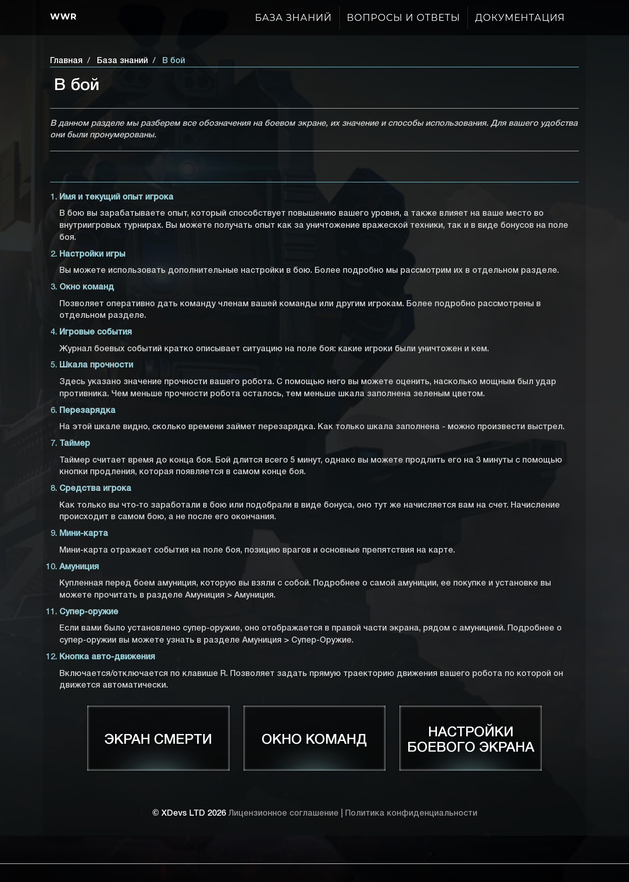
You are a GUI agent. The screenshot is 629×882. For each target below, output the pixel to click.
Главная (66, 60)
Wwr (63, 17)
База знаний (293, 17)
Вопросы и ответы (404, 17)
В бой (173, 60)
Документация (520, 17)
